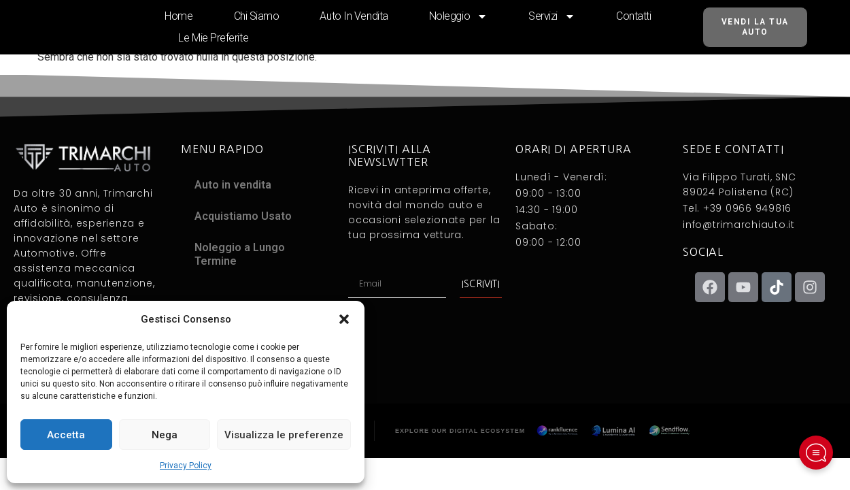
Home (178, 16)
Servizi (551, 16)
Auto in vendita (354, 16)
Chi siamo (256, 16)
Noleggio (458, 16)
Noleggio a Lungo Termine (239, 254)
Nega (164, 435)
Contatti (633, 16)
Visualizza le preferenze (283, 435)
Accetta (66, 435)
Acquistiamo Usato (243, 216)
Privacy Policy (185, 465)
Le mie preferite (213, 37)
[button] (344, 318)
